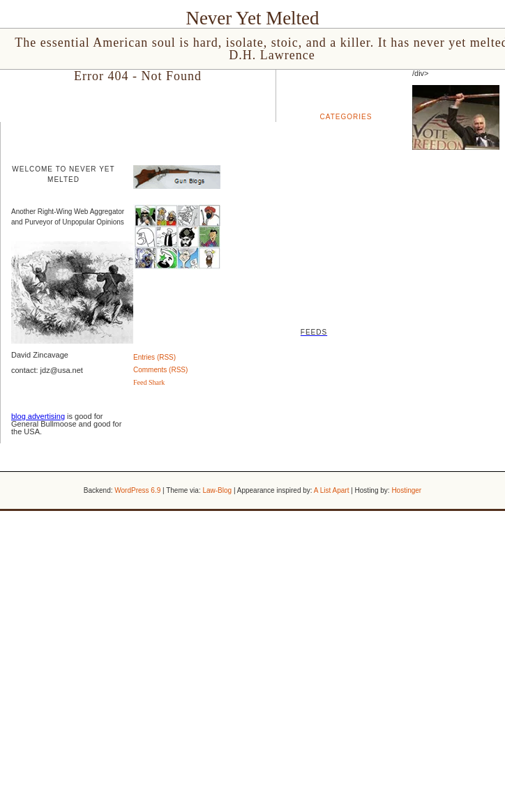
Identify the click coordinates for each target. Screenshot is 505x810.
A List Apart (331, 490)
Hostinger (406, 490)
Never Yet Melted (252, 18)
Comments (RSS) (160, 370)
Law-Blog (217, 490)
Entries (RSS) (154, 357)
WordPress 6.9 (137, 490)
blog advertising (38, 416)
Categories (346, 117)
